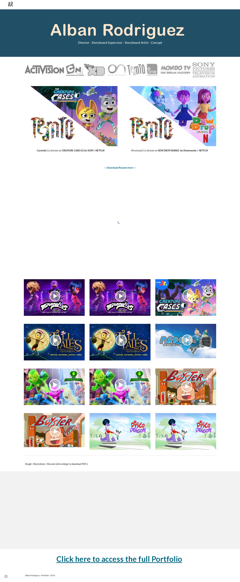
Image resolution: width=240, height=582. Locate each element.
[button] (6, 576)
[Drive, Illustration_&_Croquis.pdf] (169, 510)
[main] (120, 33)
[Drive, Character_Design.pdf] (71, 510)
